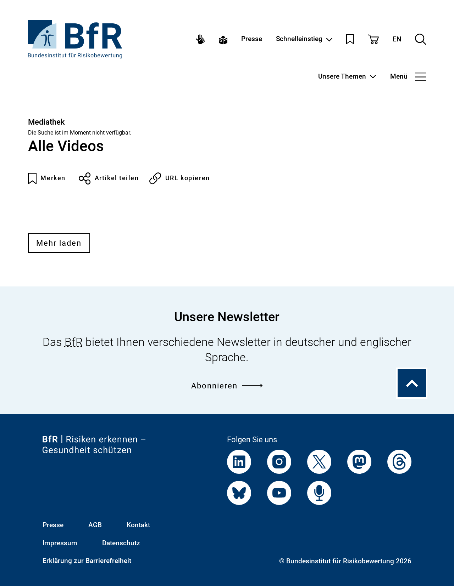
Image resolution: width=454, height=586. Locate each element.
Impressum (60, 543)
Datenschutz (121, 543)
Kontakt (138, 525)
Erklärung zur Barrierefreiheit (87, 561)
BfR (74, 342)
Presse (251, 39)
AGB (95, 525)
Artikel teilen (109, 178)
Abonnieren (226, 385)
